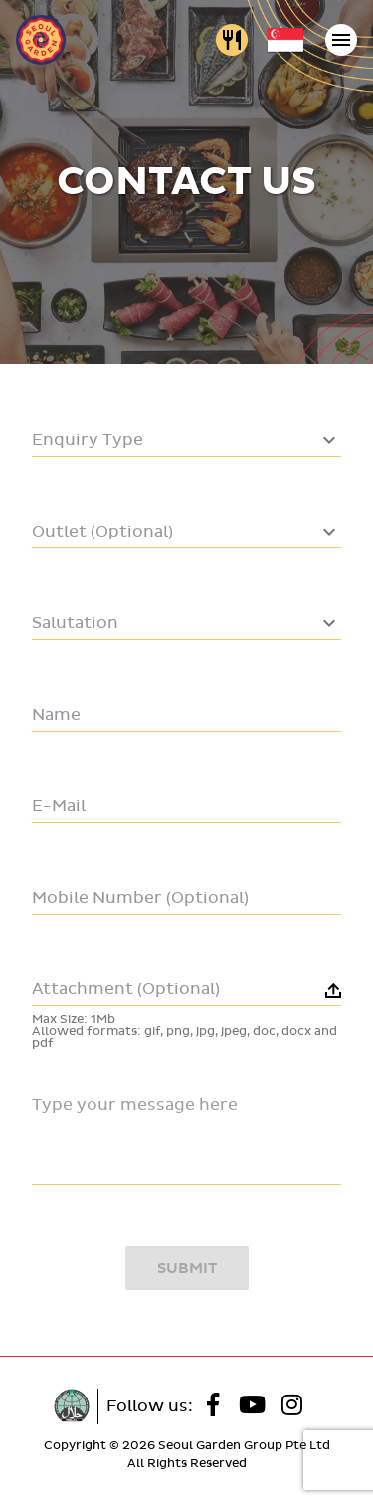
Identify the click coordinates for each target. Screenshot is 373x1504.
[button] (186, 1005)
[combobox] (186, 444)
